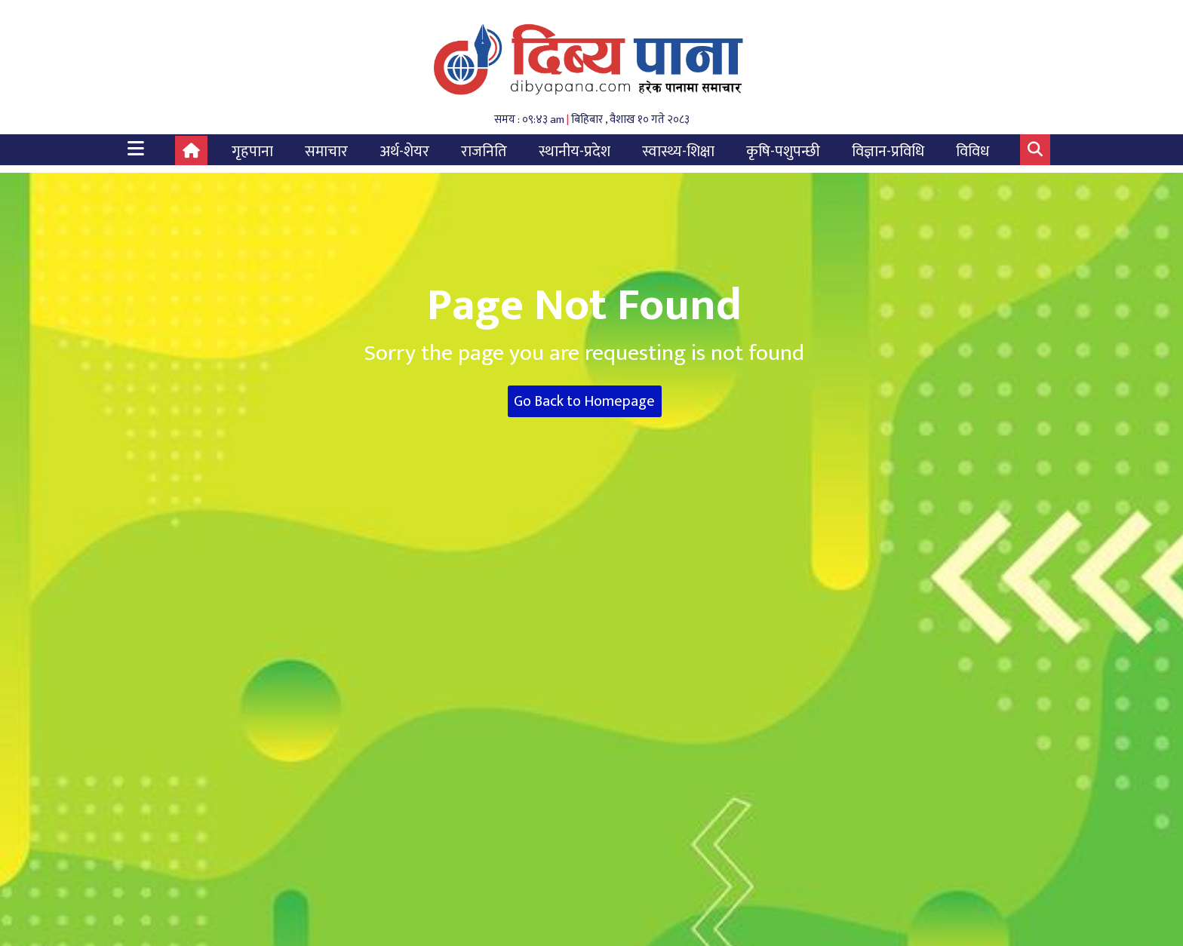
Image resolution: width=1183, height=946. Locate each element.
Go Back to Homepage (584, 401)
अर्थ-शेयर (404, 151)
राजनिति (484, 151)
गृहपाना (252, 151)
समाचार (326, 151)
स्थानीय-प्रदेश (574, 151)
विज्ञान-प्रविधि (888, 151)
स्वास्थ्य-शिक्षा (678, 151)
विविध (972, 151)
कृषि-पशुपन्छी (783, 151)
